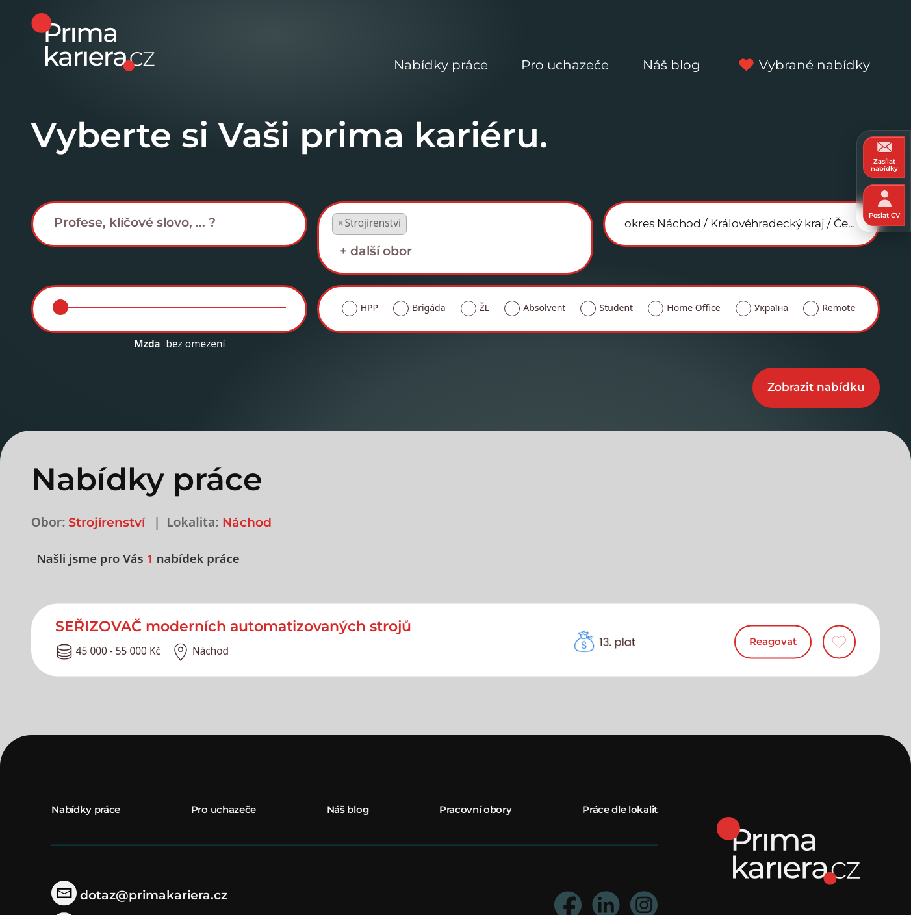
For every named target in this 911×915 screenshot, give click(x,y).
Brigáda (428, 307)
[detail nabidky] (295, 626)
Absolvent (544, 307)
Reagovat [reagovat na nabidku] (773, 642)
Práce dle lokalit (620, 809)
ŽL (484, 307)
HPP (369, 307)
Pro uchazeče (565, 42)
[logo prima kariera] (93, 41)
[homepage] (788, 850)
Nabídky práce (441, 42)
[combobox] (169, 223)
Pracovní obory (475, 809)
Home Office (693, 307)
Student (616, 307)
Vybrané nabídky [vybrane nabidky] (802, 42)
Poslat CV (884, 204)
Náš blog (671, 42)
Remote (838, 307)
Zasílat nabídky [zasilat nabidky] (884, 157)
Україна (771, 307)
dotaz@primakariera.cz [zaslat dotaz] (139, 895)
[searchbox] (180, 222)
